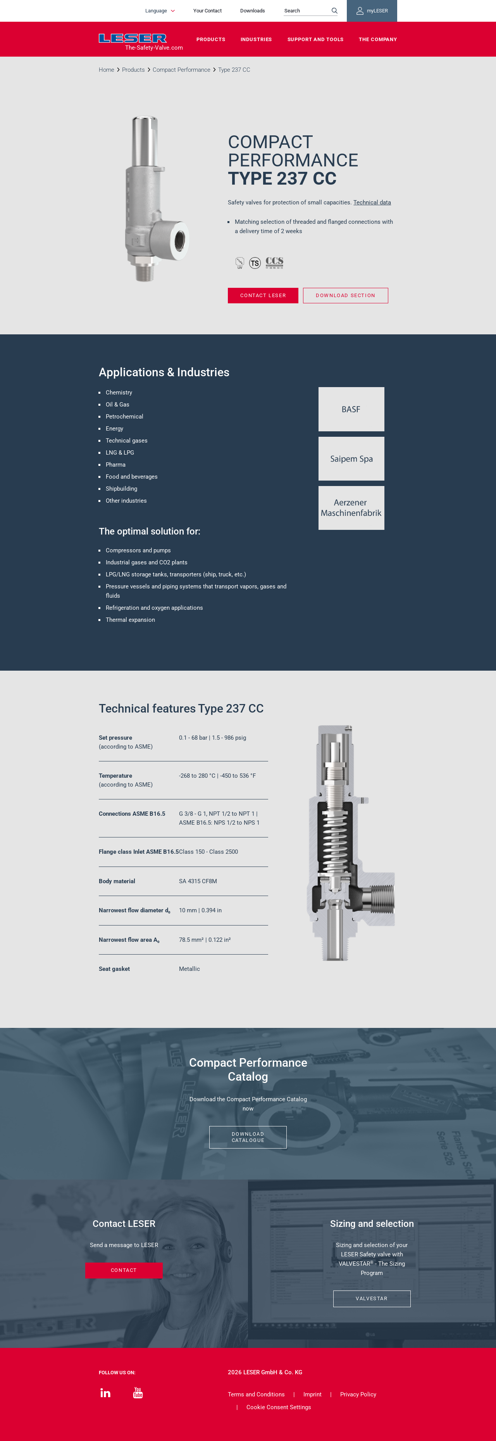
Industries (256, 39)
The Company (378, 39)
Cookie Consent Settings (278, 1407)
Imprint (312, 1394)
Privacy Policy (358, 1394)
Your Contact (207, 11)
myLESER (372, 11)
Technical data (372, 202)
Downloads (252, 11)
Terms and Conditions (256, 1394)
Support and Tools (316, 39)
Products (210, 39)
